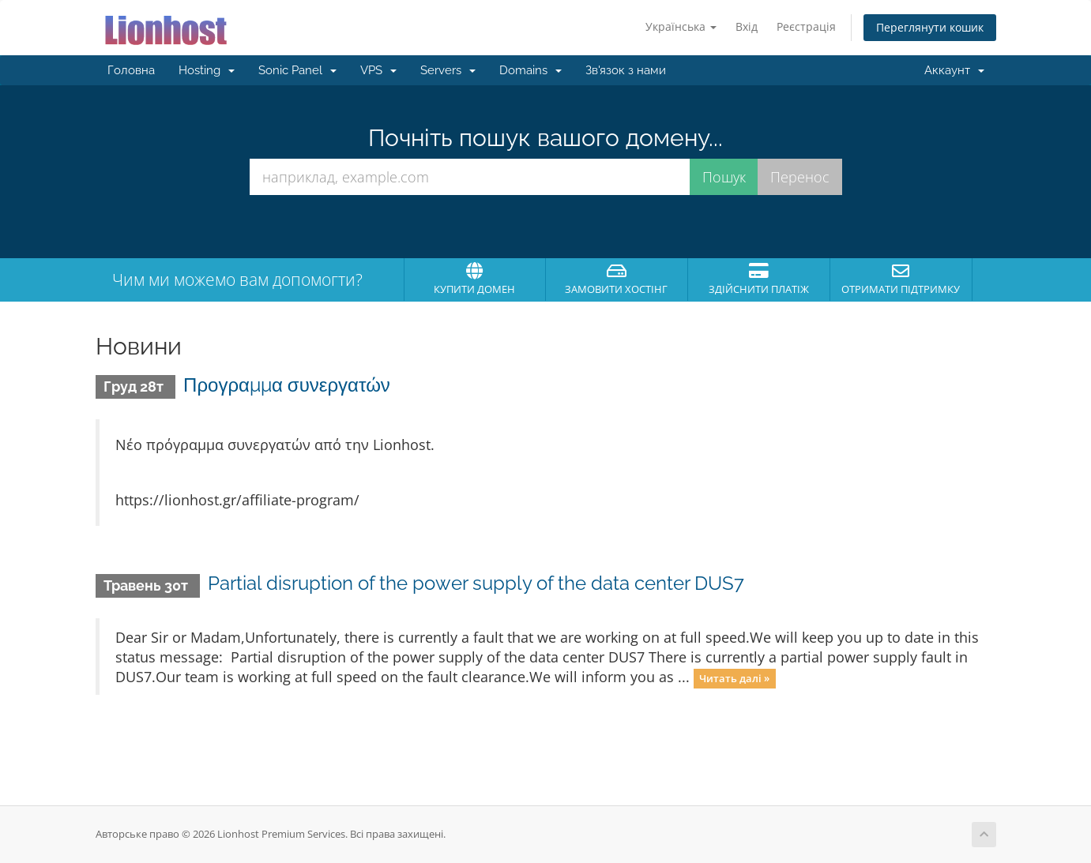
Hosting (207, 70)
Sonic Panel (297, 70)
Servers (448, 70)
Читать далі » (734, 678)
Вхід (746, 26)
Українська (681, 26)
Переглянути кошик (930, 27)
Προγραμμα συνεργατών (286, 384)
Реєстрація (806, 26)
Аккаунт (954, 70)
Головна (131, 70)
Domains (530, 70)
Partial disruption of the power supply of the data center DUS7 (476, 583)
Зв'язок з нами (625, 70)
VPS (378, 70)
